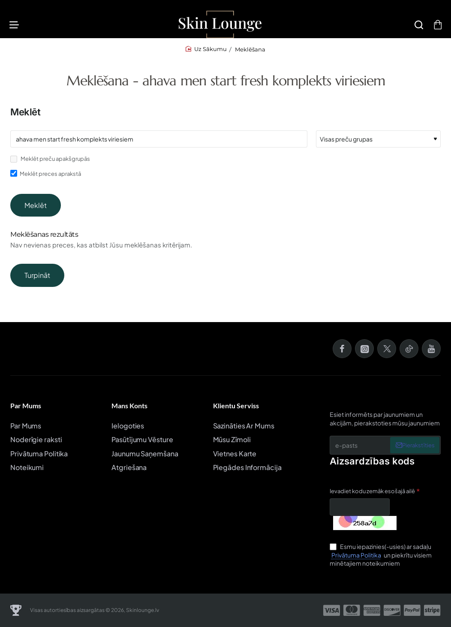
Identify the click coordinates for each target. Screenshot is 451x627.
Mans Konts (129, 406)
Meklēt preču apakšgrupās (50, 163)
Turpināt (37, 279)
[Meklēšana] (416, 27)
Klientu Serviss (236, 406)
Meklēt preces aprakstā (45, 178)
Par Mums (25, 406)
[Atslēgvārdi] (158, 143)
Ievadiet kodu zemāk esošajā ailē (372, 491)
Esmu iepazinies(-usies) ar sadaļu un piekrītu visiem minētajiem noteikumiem (381, 555)
